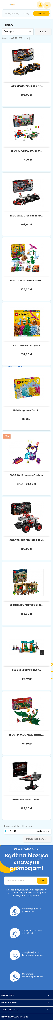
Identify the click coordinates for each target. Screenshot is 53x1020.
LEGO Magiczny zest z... (26, 410)
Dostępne (18, 31)
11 (15, 831)
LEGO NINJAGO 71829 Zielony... (26, 734)
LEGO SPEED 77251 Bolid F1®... (26, 86)
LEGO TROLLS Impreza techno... (27, 475)
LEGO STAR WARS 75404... (26, 799)
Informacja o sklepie (14, 1016)
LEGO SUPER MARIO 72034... (26, 150)
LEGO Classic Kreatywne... (26, 345)
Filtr (43, 31)
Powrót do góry (37, 839)
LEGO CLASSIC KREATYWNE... (26, 280)
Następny (43, 831)
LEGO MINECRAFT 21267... (26, 669)
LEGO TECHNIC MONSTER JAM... (26, 540)
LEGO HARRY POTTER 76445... (26, 605)
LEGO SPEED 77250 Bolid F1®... (26, 215)
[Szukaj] (26, 13)
